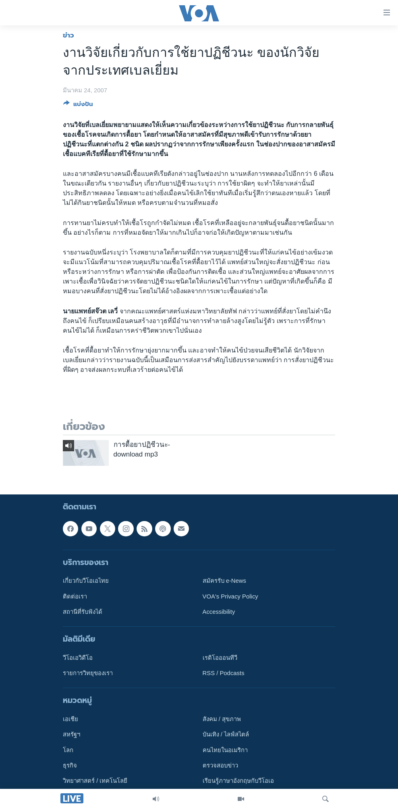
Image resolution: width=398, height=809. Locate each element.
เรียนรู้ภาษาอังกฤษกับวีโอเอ (238, 781)
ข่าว (68, 35)
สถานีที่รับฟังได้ (82, 611)
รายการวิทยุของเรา (88, 673)
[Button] (78, 105)
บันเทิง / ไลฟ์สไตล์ (226, 734)
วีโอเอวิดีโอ (78, 657)
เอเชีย (70, 719)
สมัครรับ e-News (225, 581)
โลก (68, 749)
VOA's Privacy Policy (230, 596)
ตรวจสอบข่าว (220, 765)
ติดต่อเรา (75, 596)
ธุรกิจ (70, 765)
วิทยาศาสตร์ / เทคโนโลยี (95, 781)
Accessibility (219, 611)
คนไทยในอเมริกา (225, 749)
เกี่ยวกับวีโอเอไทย (86, 581)
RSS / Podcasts (224, 673)
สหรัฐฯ (71, 734)
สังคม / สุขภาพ (222, 719)
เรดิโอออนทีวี (220, 657)
